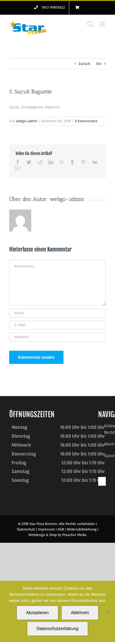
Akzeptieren (37, 612)
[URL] (57, 337)
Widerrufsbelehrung (82, 529)
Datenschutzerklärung (57, 628)
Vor (99, 63)
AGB (61, 529)
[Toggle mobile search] (90, 24)
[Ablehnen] (107, 611)
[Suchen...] (103, 481)
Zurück (84, 63)
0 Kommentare (86, 121)
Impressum (46, 529)
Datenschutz (26, 529)
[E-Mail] (57, 325)
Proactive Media (74, 535)
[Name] (57, 313)
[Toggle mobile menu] (102, 24)
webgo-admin (26, 121)
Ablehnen (80, 612)
